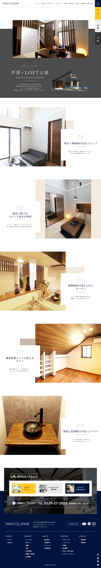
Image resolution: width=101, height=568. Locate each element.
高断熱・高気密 (30, 554)
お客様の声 (47, 542)
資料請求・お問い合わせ (87, 3)
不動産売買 (47, 548)
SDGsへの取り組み (67, 551)
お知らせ (77, 3)
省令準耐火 (29, 551)
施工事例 (46, 539)
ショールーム (66, 542)
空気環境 (28, 556)
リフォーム (47, 545)
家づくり (28, 542)
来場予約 (83, 542)
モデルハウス (58, 3)
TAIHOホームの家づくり (47, 3)
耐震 (27, 545)
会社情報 (71, 3)
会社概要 (64, 548)
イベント (37, 3)
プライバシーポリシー (68, 554)
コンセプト (29, 539)
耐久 (27, 548)
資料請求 (83, 539)
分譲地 (65, 3)
